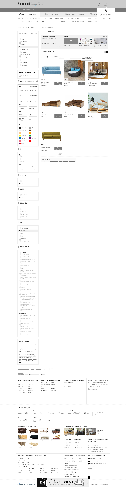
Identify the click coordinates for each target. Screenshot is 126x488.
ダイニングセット (54, 468)
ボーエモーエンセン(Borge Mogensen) (71, 476)
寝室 (91, 432)
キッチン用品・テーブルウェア (38, 21)
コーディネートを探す (52, 14)
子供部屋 (99, 428)
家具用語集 (90, 468)
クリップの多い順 (54, 161)
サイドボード (67, 445)
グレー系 (33, 127)
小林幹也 (66, 463)
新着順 (60, 161)
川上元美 (80, 460)
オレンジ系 (34, 133)
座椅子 (49, 412)
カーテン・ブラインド (71, 18)
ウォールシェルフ (78, 447)
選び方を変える (33, 86)
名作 (29, 360)
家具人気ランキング (94, 461)
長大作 (65, 460)
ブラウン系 (34, 130)
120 (49, 159)
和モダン (32, 354)
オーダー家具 (24, 359)
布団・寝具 (42, 470)
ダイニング (80, 432)
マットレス (25, 419)
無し (22, 120)
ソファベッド (24, 57)
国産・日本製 (24, 194)
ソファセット (24, 62)
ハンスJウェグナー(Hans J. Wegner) (71, 469)
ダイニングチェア (51, 413)
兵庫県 (38, 464)
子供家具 (57, 18)
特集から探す (91, 21)
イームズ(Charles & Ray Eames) (70, 465)
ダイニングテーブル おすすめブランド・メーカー (97, 447)
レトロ (32, 351)
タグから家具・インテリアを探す (72, 439)
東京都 (19, 464)
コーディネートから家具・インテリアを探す (75, 426)
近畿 (28, 462)
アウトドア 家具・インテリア (48, 43)
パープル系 (34, 138)
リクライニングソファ (26, 54)
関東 (18, 462)
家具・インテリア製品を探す (29, 14)
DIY (31, 357)
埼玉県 (28, 464)
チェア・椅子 (28, 18)
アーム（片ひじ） (25, 214)
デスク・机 (41, 18)
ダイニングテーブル (76, 412)
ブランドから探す (92, 18)
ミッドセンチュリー (25, 354)
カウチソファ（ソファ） (34, 374)
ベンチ (59, 412)
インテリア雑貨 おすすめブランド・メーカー (96, 451)
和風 (22, 352)
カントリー (26, 352)
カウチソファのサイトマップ (96, 389)
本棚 (48, 419)
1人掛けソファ (24, 39)
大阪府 (33, 464)
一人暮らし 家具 (50, 38)
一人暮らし (26, 357)
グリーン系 (34, 135)
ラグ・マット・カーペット (24, 21)
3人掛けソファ (24, 44)
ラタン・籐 (25, 360)
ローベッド (66, 447)
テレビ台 (39, 419)
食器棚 (49, 420)
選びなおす (34, 33)
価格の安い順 (65, 161)
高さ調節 (53, 384)
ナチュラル (24, 351)
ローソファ (23, 52)
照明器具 (62, 18)
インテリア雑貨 (70, 21)
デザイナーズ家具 (67, 442)
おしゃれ (30, 355)
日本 (22, 180)
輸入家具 (30, 359)
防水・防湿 (53, 390)
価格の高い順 (72, 161)
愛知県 (42, 464)
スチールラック (78, 442)
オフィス (99, 433)
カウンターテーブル (76, 413)
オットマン (23, 59)
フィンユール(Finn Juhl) (69, 474)
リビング (69, 432)
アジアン (44, 40)
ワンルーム (99, 431)
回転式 (42, 388)
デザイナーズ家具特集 (92, 466)
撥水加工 (23, 230)
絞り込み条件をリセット (30, 81)
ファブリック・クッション (53, 21)
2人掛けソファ (24, 41)
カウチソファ (24, 46)
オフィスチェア (61, 413)
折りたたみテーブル (86, 413)
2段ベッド (25, 420)
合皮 (33, 166)
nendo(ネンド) (67, 461)
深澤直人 (80, 458)
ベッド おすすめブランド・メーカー (95, 445)
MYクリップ (106, 4)
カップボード (78, 445)
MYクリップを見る (107, 18)
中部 (23, 462)
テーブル (35, 18)
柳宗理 (65, 458)
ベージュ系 (23, 133)
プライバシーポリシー (103, 484)
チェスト (39, 420)
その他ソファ (24, 65)
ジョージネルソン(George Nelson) (71, 467)
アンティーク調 (22, 431)
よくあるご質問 (93, 484)
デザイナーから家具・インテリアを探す (74, 455)
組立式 (52, 382)
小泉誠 (80, 461)
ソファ (22, 18)
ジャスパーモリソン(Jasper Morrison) (71, 472)
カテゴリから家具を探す (24, 408)
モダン (28, 351)
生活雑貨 (63, 21)
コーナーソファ (24, 49)
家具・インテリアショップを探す (75, 14)
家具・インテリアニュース (95, 458)
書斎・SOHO (100, 430)
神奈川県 (24, 464)
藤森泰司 (73, 461)
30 (45, 159)
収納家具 (51, 18)
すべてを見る (58, 45)
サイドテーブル (86, 412)
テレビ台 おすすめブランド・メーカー (95, 449)
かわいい (25, 355)
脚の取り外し (24, 238)
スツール (39, 412)
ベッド (46, 18)
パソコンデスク (101, 412)
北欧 (20, 351)
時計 (78, 18)
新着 (19, 18)
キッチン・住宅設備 (79, 21)
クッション (23, 208)
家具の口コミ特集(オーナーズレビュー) (98, 463)
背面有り (53, 388)
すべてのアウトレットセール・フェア (25, 458)
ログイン (99, 4)
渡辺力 (73, 460)
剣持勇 (73, 458)
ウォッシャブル (24, 228)
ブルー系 (23, 138)
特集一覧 (105, 36)
